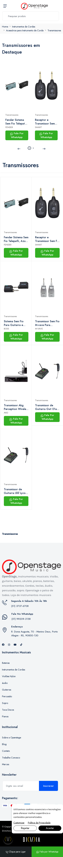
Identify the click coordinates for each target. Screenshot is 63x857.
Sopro (5, 703)
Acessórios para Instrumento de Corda (25, 30)
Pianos (5, 716)
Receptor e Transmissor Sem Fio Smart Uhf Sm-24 (46, 121)
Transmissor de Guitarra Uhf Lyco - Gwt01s (15, 491)
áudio (5, 683)
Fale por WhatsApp (47, 851)
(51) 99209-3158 (21, 619)
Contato (6, 751)
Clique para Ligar (16, 851)
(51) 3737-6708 (20, 606)
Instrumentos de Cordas (23, 26)
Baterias (6, 663)
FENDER (9, 127)
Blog (4, 744)
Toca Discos (8, 709)
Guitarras (6, 689)
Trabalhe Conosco (11, 757)
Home (5, 26)
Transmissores (54, 30)
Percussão (7, 696)
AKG (6, 412)
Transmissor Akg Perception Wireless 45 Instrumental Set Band (16, 407)
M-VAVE (39, 328)
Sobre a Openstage (11, 737)
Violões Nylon (9, 676)
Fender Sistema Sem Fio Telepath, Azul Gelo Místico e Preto (16, 121)
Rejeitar (25, 828)
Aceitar (50, 828)
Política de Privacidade (39, 822)
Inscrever (48, 786)
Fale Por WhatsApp (17, 135)
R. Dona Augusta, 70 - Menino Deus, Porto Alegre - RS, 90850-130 (34, 633)
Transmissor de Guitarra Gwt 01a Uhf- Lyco (46, 407)
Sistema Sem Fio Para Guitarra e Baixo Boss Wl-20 (14, 323)
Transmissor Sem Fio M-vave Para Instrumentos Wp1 (47, 323)
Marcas (5, 764)
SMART (38, 127)
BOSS (6, 328)
